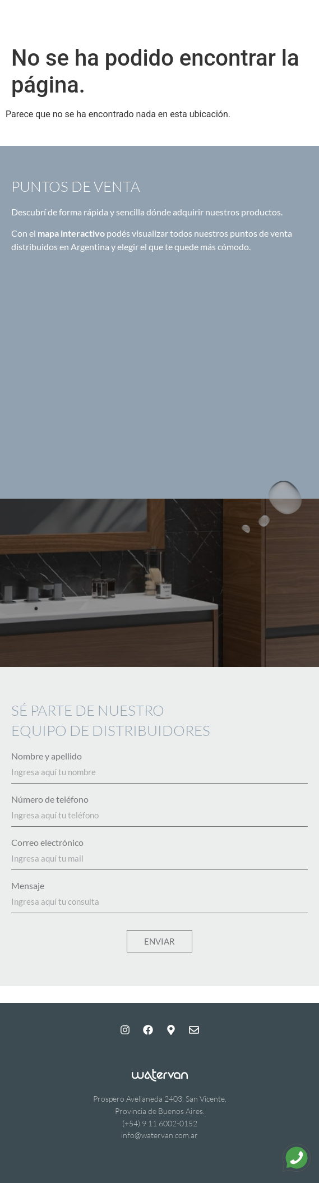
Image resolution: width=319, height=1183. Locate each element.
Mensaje (27, 885)
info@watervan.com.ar (159, 1135)
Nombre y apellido (46, 756)
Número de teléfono (50, 799)
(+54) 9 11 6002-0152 (159, 1123)
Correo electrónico (47, 842)
